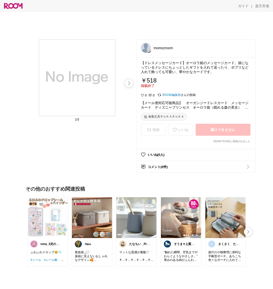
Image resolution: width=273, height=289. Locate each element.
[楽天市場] (262, 6)
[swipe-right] (129, 83)
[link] (48, 217)
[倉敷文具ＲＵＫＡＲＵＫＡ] (164, 117)
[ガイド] (243, 6)
